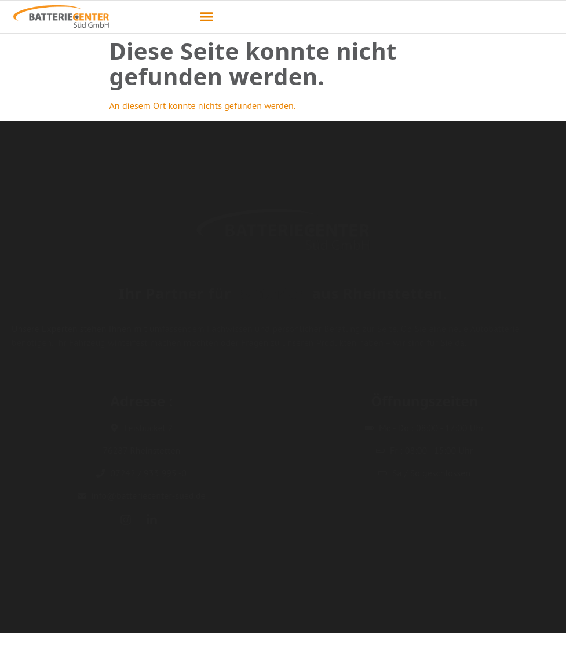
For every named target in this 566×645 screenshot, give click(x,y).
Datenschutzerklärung (510, 630)
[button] (206, 17)
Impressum (438, 630)
